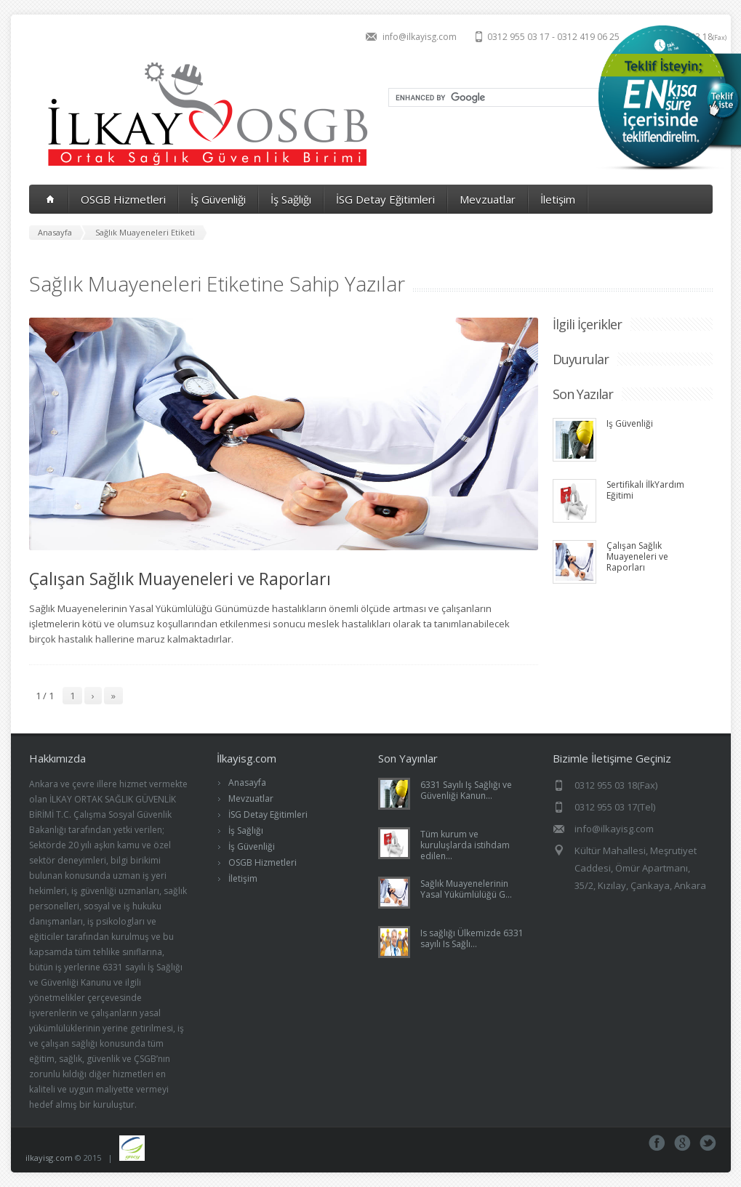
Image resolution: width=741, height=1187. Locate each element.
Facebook (657, 1143)
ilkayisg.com (49, 1157)
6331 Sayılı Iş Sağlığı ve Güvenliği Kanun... (466, 790)
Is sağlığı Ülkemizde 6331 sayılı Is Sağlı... (472, 938)
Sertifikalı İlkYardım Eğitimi (645, 490)
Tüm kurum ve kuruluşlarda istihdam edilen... (465, 845)
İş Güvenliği (218, 199)
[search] (514, 97)
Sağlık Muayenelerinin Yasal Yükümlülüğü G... (466, 889)
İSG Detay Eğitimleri (385, 199)
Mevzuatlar (488, 199)
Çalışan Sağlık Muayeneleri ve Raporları (180, 578)
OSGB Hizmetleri (123, 199)
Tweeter (708, 1143)
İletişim (557, 199)
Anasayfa (247, 782)
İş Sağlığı (291, 199)
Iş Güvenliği (629, 423)
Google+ (682, 1143)
